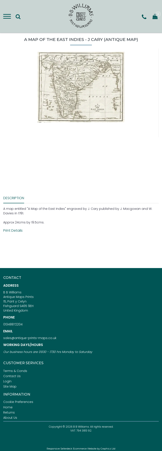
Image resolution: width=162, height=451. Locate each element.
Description (13, 198)
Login (7, 381)
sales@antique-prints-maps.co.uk (29, 338)
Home (8, 407)
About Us (10, 417)
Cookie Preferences (18, 402)
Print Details (13, 230)
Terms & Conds (15, 371)
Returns (9, 412)
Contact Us (12, 376)
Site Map (10, 386)
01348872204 (13, 324)
